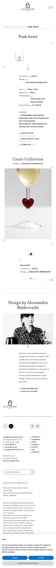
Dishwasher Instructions (32, 115)
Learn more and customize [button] (28, 563)
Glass (32, 93)
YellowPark (12, 495)
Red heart (25, 265)
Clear (30, 89)
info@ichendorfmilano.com (14, 449)
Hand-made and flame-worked (38, 100)
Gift (33, 449)
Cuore (23, 27)
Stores (35, 447)
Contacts (35, 452)
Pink (36, 89)
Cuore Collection (28, 159)
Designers (36, 439)
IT (5, 426)
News (34, 442)
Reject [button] (14, 558)
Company (35, 444)
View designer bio (29, 388)
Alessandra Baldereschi (37, 82)
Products (14, 27)
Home (5, 27)
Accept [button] (41, 558)
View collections (29, 391)
